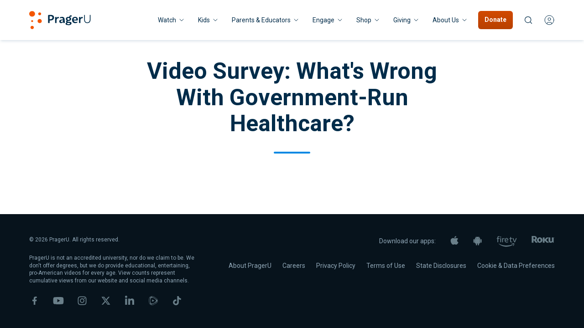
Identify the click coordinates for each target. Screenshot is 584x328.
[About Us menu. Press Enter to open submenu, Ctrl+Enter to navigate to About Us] (450, 20)
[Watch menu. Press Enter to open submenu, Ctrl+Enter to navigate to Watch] (171, 20)
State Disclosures (441, 265)
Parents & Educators (266, 20)
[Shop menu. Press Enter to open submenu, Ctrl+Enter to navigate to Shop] (368, 20)
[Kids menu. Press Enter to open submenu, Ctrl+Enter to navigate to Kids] (208, 20)
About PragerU (250, 265)
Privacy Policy (335, 265)
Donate (495, 19)
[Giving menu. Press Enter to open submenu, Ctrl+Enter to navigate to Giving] (406, 20)
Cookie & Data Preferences (516, 265)
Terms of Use (385, 265)
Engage (328, 20)
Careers (293, 265)
